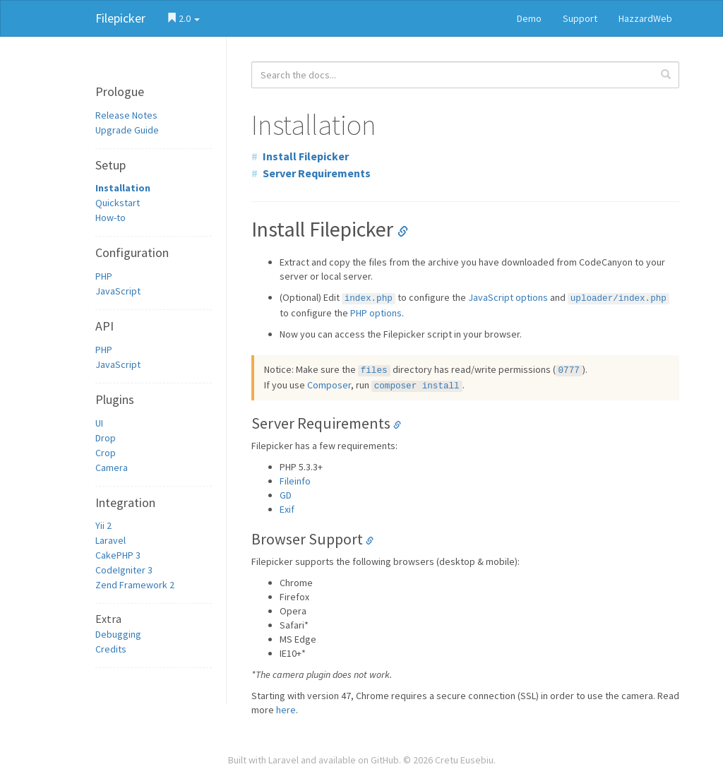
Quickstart (117, 202)
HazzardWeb (645, 18)
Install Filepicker (306, 156)
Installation (122, 187)
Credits (110, 649)
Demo (529, 18)
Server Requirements (317, 173)
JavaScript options (508, 297)
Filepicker (120, 18)
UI (99, 423)
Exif (287, 509)
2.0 (183, 18)
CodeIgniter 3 (124, 570)
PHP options (376, 312)
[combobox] (465, 74)
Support (580, 18)
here (286, 709)
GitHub (385, 760)
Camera (111, 467)
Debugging (118, 634)
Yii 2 (103, 525)
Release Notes (126, 115)
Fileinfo (295, 481)
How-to (110, 217)
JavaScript (118, 291)
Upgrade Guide (127, 130)
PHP (103, 276)
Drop (105, 437)
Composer (329, 385)
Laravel (110, 540)
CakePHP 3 (118, 555)
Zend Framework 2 (134, 584)
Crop (105, 452)
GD (286, 495)
